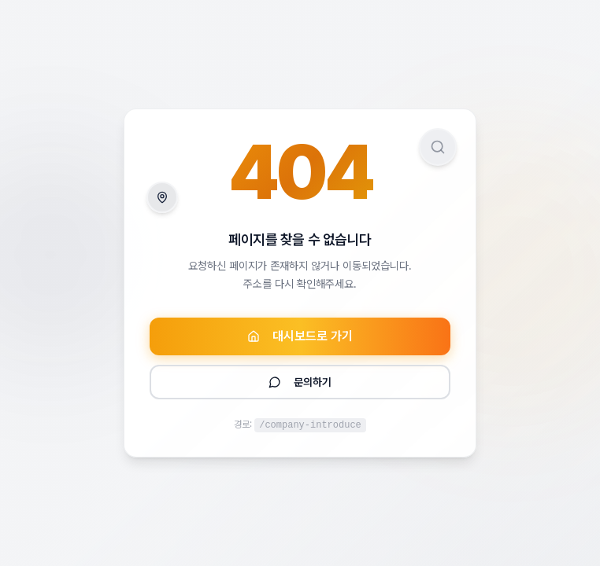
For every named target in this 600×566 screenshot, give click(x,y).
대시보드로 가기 (300, 336)
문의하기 (300, 382)
